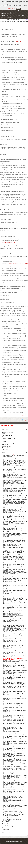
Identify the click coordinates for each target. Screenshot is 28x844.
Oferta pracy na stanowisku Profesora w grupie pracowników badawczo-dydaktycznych (12, 529)
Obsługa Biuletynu (5, 449)
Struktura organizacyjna (6, 446)
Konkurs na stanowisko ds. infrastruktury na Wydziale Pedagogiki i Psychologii (13, 517)
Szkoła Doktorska (5, 823)
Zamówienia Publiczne (6, 447)
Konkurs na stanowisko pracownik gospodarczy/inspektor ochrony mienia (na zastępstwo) (14, 713)
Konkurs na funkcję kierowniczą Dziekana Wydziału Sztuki (14, 465)
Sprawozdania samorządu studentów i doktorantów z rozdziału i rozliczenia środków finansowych (8, 826)
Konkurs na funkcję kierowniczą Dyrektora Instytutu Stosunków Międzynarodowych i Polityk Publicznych (13, 559)
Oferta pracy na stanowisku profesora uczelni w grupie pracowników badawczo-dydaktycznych (14, 794)
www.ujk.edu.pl (19, 41)
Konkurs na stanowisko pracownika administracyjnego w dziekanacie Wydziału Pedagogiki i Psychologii (14, 538)
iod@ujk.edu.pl (24, 415)
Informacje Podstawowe (7, 428)
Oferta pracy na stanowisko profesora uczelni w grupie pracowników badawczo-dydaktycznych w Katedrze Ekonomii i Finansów (14, 475)
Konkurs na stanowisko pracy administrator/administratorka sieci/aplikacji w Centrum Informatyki (15, 472)
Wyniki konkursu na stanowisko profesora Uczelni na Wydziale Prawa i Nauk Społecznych (13, 666)
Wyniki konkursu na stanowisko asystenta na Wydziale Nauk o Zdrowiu (15, 586)
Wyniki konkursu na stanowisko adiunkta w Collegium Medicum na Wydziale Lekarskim (13, 581)
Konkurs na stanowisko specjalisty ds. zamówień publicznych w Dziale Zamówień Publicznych (15, 519)
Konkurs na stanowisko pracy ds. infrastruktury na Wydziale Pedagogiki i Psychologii (15, 489)
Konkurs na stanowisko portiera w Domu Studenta (13, 542)
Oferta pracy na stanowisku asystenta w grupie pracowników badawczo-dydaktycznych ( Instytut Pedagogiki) (13, 800)
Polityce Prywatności (11, 8)
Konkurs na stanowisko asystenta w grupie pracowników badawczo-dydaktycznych (14, 618)
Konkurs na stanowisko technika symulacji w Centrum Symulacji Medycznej (13, 792)
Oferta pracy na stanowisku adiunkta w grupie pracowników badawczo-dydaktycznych (15, 512)
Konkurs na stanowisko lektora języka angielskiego (13, 703)
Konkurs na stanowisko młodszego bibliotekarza (12, 479)
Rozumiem (18, 8)
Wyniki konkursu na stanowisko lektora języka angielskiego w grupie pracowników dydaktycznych (15, 579)
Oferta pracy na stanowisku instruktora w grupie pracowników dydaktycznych (12, 643)
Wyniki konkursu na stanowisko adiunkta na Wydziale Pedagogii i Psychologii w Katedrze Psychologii (13, 493)
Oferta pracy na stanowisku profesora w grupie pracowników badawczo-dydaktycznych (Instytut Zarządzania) (13, 812)
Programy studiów (5, 440)
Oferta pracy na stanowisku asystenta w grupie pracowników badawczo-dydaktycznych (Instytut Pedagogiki (13, 797)
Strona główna (4, 12)
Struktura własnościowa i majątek (8, 443)
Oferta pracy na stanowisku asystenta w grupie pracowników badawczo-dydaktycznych (12, 510)
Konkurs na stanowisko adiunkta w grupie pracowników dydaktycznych (14, 749)
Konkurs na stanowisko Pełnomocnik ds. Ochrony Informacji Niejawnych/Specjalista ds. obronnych (15, 767)
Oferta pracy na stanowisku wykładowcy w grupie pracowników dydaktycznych (13, 621)
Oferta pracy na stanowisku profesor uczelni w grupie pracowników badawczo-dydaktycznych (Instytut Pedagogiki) (14, 808)
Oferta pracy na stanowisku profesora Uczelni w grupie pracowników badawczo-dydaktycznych (14, 614)
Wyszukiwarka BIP (5, 829)
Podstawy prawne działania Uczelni (7, 433)
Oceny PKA (4, 441)
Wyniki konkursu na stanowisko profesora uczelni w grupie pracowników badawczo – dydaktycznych (14, 705)
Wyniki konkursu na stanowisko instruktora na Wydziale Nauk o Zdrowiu (14, 588)
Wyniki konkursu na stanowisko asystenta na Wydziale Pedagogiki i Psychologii (14, 531)
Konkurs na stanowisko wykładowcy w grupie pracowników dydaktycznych (15, 648)
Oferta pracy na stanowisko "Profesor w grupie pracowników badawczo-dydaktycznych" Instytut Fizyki (14, 769)
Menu (2, 422)
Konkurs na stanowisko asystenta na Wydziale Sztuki (13, 717)
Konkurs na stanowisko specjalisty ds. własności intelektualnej (12, 536)
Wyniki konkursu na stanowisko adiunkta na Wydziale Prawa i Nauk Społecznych (15, 500)
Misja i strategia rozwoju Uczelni (8, 435)
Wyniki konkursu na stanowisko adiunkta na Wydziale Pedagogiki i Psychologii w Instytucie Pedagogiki (13, 549)
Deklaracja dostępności (6, 832)
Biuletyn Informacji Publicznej (14, 12)
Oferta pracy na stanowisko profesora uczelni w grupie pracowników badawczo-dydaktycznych (14, 731)
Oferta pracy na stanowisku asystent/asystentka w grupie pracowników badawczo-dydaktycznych (14, 458)
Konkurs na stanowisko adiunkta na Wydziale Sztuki (13, 723)
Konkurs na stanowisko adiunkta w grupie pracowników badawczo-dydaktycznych (14, 659)
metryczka (25, 420)
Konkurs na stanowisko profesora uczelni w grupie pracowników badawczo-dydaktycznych (13, 751)
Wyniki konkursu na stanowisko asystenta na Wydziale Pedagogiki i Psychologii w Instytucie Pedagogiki (14, 554)
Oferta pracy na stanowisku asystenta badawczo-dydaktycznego (13, 623)
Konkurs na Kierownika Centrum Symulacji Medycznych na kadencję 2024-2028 (14, 608)
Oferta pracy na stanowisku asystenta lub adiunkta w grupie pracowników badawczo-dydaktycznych (15, 661)
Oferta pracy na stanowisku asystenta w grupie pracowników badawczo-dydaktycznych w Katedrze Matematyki (13, 562)
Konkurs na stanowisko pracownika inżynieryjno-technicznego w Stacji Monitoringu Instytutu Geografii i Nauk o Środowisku (14, 602)
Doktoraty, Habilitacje (6, 821)
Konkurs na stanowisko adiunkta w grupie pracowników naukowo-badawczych (14, 716)
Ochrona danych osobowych (7, 831)
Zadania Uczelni (5, 444)
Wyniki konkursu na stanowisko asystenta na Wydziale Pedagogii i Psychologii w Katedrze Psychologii (14, 491)
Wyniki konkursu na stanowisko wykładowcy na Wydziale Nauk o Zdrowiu (14, 591)
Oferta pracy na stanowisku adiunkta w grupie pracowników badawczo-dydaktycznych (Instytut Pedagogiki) (15, 803)
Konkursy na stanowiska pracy (7, 13)
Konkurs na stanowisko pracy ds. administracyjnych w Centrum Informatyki (13, 468)
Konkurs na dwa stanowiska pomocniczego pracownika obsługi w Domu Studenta (14, 817)
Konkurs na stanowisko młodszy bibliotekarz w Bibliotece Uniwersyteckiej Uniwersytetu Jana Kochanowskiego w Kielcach (14, 734)
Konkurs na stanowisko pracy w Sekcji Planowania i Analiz (14, 477)
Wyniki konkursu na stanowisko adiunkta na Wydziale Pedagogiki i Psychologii (13, 565)
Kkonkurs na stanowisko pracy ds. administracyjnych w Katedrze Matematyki (14, 456)
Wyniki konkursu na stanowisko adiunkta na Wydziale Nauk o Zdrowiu (15, 701)
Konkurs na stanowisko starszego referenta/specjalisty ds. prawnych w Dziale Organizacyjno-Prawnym (14, 687)
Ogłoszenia (4, 451)
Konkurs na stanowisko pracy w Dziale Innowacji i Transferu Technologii (15, 496)
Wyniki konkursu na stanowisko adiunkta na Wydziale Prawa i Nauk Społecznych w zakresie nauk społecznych (15, 534)
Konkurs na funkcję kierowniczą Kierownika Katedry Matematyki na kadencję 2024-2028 (13, 815)
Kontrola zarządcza (6, 436)
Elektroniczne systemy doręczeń (8, 438)
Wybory (3, 452)
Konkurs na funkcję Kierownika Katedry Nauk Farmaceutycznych (12, 820)
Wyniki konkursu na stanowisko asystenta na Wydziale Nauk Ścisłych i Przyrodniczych (15, 522)
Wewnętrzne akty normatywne (8, 431)
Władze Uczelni (5, 429)
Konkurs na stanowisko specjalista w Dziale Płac (12, 758)
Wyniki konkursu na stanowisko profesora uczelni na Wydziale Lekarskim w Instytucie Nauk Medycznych (13, 547)
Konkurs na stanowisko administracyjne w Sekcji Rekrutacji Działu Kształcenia (14, 778)
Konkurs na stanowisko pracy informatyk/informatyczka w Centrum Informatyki (14, 470)
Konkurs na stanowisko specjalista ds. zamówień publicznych (12, 780)
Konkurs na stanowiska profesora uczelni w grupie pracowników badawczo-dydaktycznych (13, 790)
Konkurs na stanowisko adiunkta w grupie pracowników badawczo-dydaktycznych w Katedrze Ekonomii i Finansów (15, 486)
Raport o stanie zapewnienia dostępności (7, 834)
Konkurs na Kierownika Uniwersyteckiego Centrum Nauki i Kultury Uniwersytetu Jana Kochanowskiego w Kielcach (14, 541)
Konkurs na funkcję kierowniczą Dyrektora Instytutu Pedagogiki (13, 524)
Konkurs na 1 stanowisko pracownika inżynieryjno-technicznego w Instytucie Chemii (13, 616)
